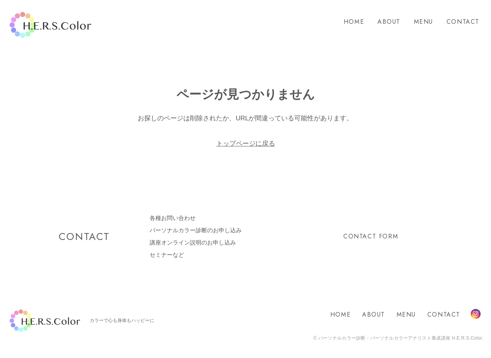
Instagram (476, 314)
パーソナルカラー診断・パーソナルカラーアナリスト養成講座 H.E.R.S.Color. (400, 338)
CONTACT (463, 21)
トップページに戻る (245, 143)
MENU (423, 21)
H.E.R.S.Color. (50, 25)
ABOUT (388, 21)
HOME (354, 21)
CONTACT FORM (370, 236)
